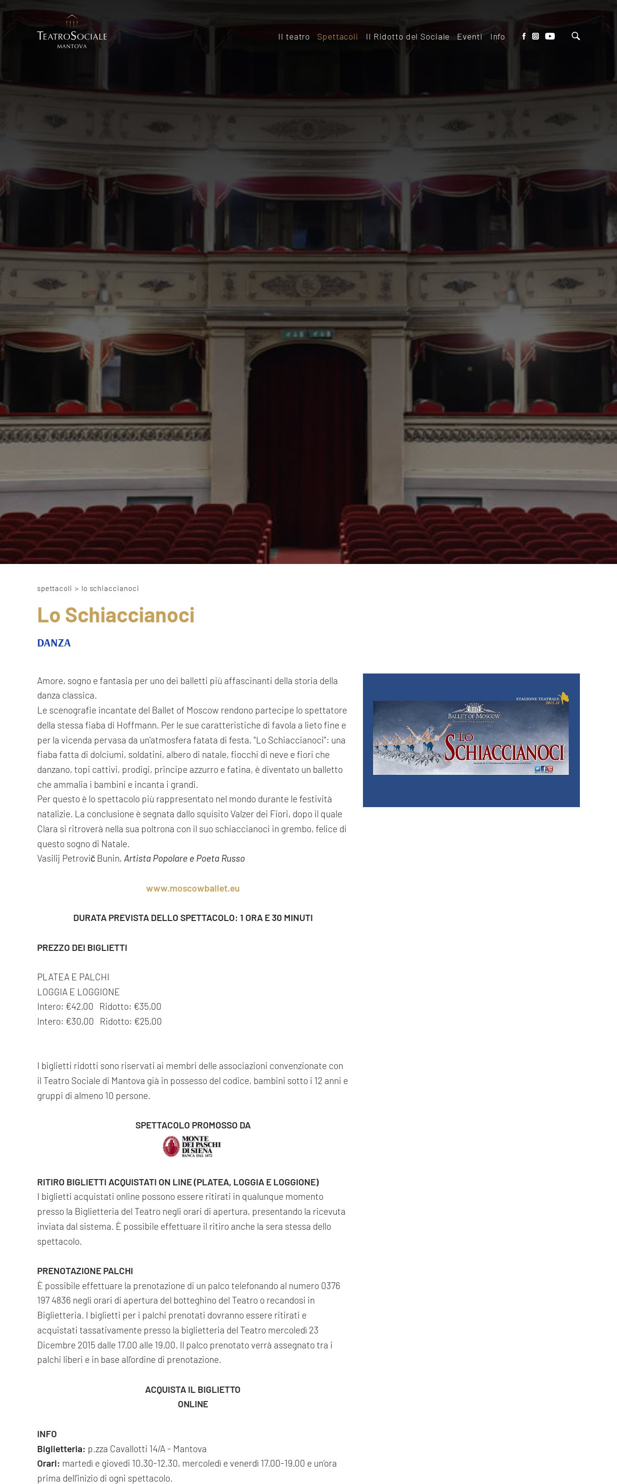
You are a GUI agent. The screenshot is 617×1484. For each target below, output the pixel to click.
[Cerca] (576, 36)
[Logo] (72, 32)
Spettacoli (54, 588)
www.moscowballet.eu (193, 887)
